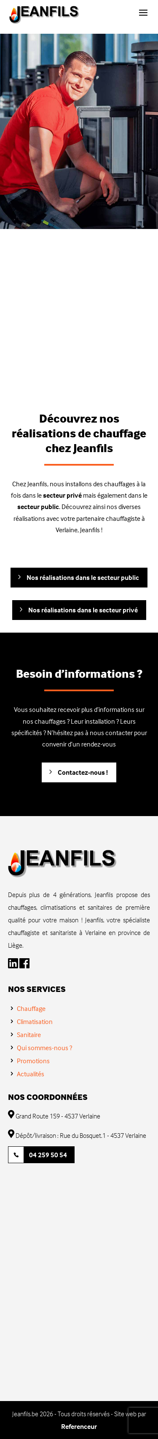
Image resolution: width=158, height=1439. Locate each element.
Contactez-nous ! (83, 772)
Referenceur (79, 1426)
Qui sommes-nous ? (44, 1047)
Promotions (33, 1060)
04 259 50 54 (48, 1155)
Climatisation (35, 1021)
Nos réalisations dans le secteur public (83, 577)
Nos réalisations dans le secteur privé (83, 610)
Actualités (30, 1074)
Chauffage (31, 1008)
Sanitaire (29, 1034)
